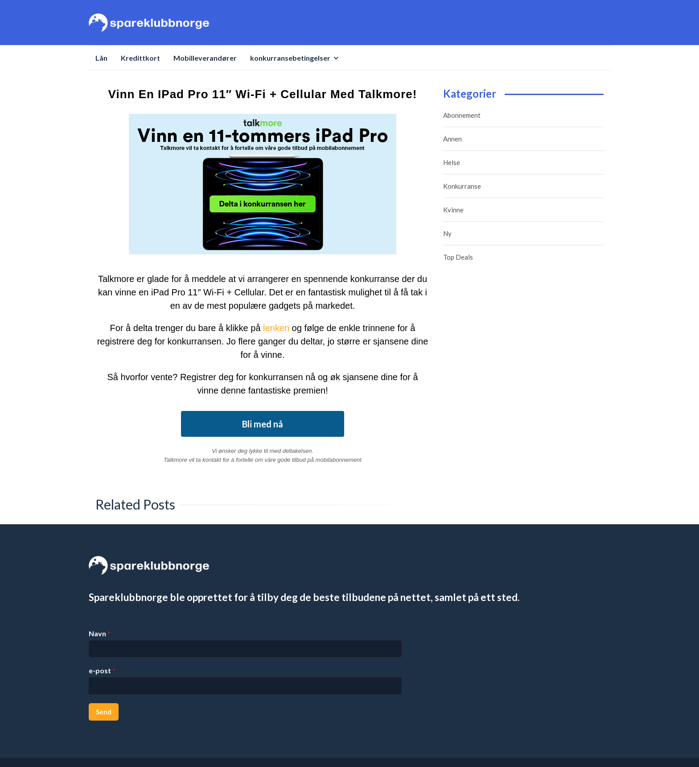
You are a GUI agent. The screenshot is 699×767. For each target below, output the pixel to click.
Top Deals (458, 257)
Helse (451, 162)
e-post (102, 670)
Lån (101, 58)
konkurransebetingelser (290, 58)
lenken (276, 328)
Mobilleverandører (205, 58)
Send (103, 712)
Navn (100, 633)
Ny (447, 233)
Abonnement (462, 115)
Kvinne (453, 210)
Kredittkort (140, 58)
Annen (452, 139)
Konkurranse (462, 186)
